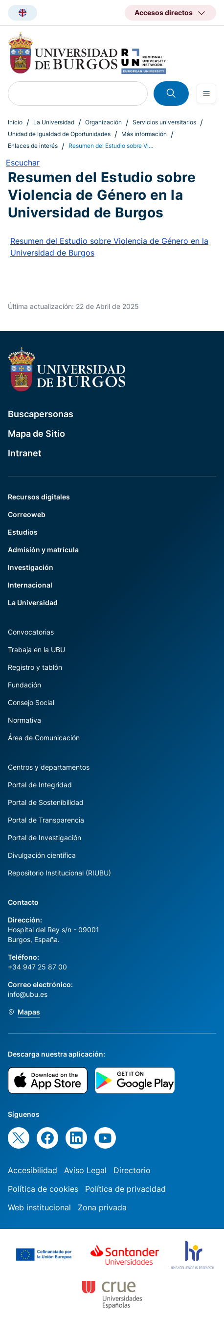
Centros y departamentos (49, 767)
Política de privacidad (125, 1189)
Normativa (24, 720)
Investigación (30, 567)
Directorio (132, 1170)
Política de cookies (43, 1189)
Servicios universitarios (164, 122)
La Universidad (53, 122)
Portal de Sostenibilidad (46, 802)
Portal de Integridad (40, 784)
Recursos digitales (39, 497)
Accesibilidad (32, 1170)
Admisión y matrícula (43, 549)
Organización (103, 122)
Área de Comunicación (44, 737)
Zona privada (102, 1207)
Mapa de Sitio (36, 433)
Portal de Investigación (44, 837)
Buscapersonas (40, 414)
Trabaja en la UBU (36, 649)
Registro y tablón (35, 667)
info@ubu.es (27, 994)
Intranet (25, 453)
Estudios (23, 532)
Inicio (15, 122)
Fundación (24, 685)
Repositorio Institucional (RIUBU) (59, 873)
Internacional (30, 585)
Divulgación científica (42, 855)
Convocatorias (31, 632)
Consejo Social (31, 702)
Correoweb (26, 514)
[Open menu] (206, 93)
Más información (144, 134)
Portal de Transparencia (46, 820)
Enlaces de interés (33, 145)
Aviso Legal (85, 1170)
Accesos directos (163, 12)
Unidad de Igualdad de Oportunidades (59, 134)
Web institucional (39, 1207)
